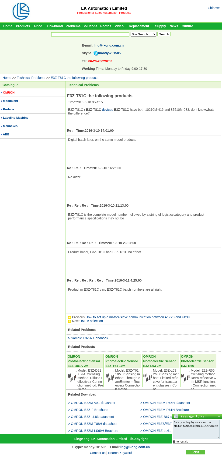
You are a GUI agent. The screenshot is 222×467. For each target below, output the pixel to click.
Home (7, 26)
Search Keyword (120, 453)
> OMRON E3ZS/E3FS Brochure (164, 424)
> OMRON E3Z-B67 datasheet (162, 417)
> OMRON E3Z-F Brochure (88, 410)
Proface (8, 109)
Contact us (97, 453)
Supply (160, 26)
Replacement (139, 26)
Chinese (214, 8)
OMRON (9, 92)
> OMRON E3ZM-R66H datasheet (165, 403)
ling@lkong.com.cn (109, 45)
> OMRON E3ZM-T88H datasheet (92, 424)
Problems (73, 26)
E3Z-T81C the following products (74, 78)
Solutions (90, 26)
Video (119, 26)
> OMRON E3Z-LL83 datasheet (91, 417)
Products (23, 26)
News (174, 26)
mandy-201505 (109, 53)
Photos (105, 26)
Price (38, 26)
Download (55, 26)
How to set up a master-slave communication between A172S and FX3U (138, 317)
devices (107, 109)
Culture (187, 26)
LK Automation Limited (104, 8)
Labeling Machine (15, 117)
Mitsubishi (10, 101)
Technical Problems (31, 78)
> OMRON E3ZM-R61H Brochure (164, 410)
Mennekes (10, 126)
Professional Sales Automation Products (104, 12)
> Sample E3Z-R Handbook (88, 338)
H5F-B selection (91, 321)
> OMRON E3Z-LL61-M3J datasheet (167, 431)
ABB (6, 134)
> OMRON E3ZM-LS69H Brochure (93, 431)
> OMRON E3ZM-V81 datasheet (91, 403)
